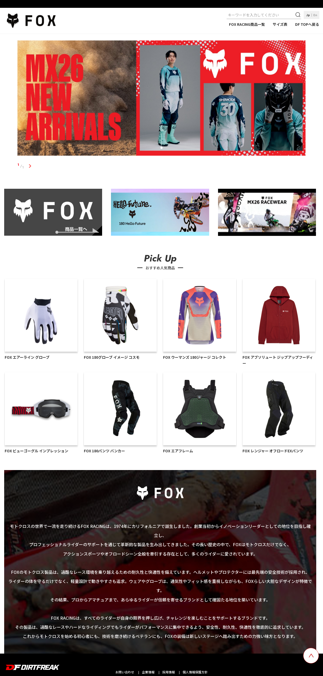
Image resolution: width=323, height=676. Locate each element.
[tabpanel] (161, 99)
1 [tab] (30, 166)
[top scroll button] (311, 655)
